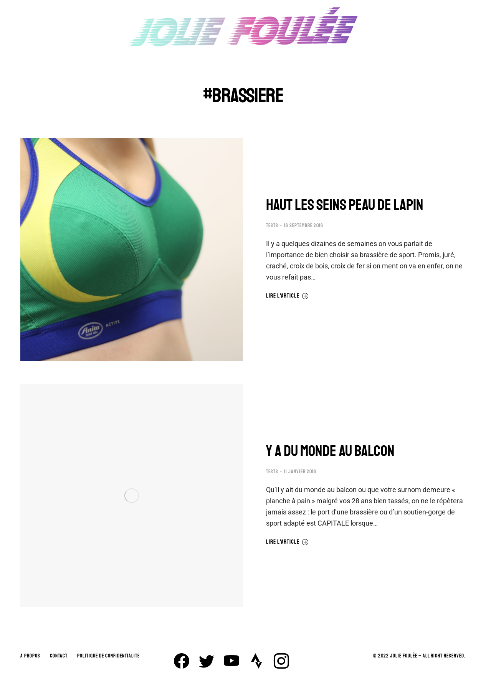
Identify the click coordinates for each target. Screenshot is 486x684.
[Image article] (131, 249)
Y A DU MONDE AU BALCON (330, 451)
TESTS (272, 226)
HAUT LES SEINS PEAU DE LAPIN (344, 204)
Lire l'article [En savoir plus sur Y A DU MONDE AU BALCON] (287, 542)
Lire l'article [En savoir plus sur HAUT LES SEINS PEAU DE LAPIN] (287, 296)
